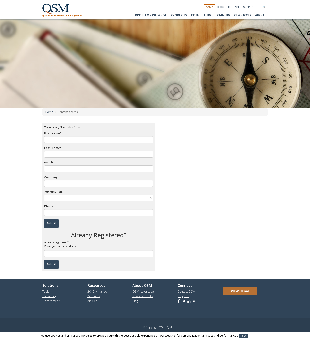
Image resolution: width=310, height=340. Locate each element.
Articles (92, 301)
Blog (220, 7)
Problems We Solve (151, 15)
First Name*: (53, 133)
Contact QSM (186, 291)
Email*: (49, 162)
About (260, 15)
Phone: (49, 206)
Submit (51, 264)
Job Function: (53, 191)
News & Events (142, 296)
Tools (45, 291)
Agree (243, 335)
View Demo (240, 291)
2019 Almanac (97, 291)
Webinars (93, 296)
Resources (242, 15)
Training (222, 15)
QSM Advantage (143, 291)
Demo (209, 7)
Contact (233, 7)
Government (51, 301)
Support (249, 7)
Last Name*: (53, 148)
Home (49, 112)
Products (179, 15)
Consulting (201, 15)
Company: (51, 177)
